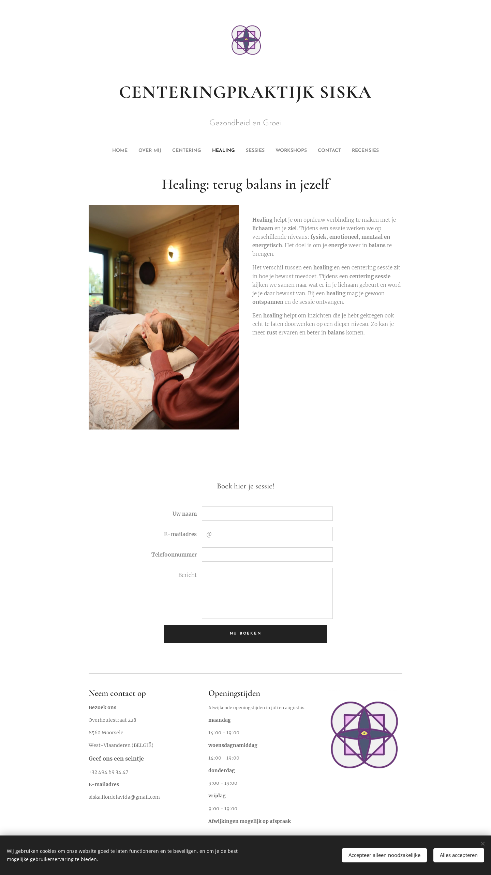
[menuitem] (210, 150)
